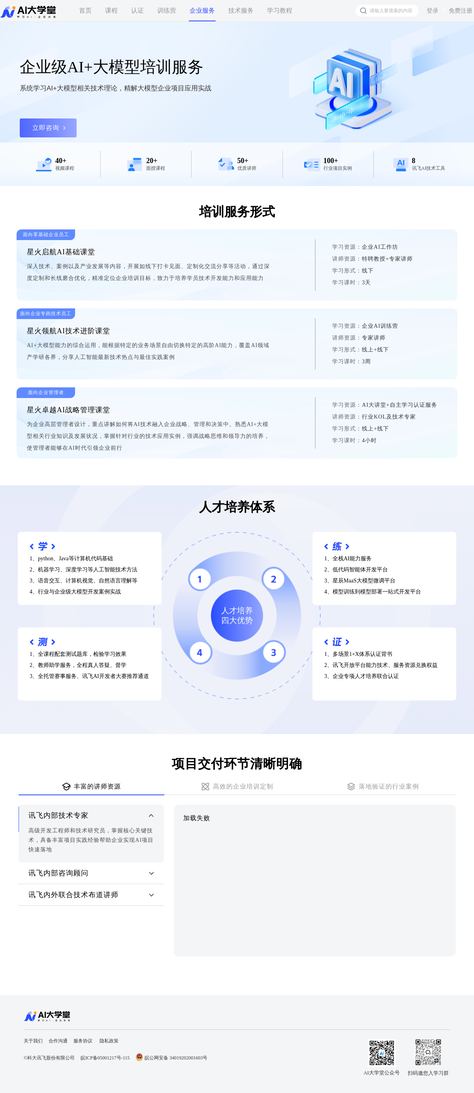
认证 (137, 10)
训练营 (166, 10)
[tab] (91, 787)
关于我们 (33, 1041)
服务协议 (82, 1041)
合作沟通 (58, 1041)
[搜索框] (387, 11)
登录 (432, 10)
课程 (111, 10)
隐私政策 (109, 1041)
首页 (85, 10)
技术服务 (241, 10)
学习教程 (279, 10)
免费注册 (460, 10)
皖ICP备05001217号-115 (105, 1058)
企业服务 (202, 10)
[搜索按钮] (363, 11)
